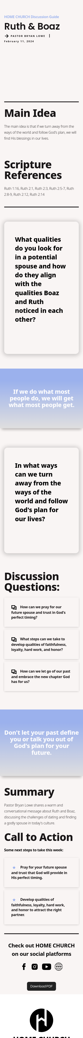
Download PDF (41, 986)
